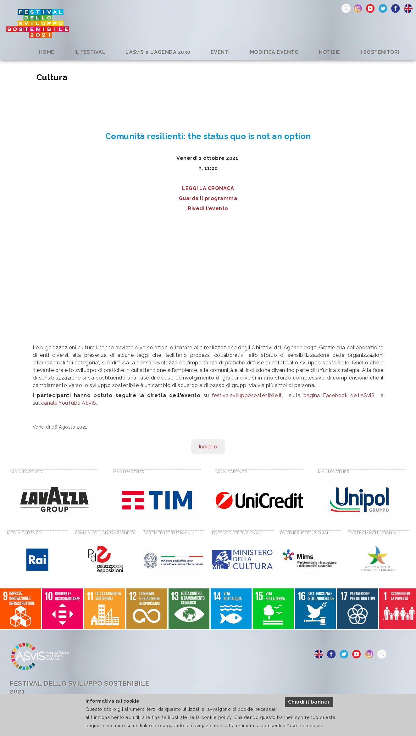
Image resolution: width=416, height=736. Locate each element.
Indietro (208, 447)
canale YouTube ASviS (68, 403)
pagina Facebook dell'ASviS (339, 395)
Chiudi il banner (309, 702)
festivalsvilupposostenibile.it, (247, 395)
